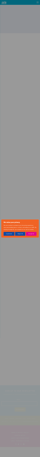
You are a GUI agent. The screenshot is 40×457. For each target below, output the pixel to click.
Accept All (31, 234)
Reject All (20, 234)
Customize (9, 234)
